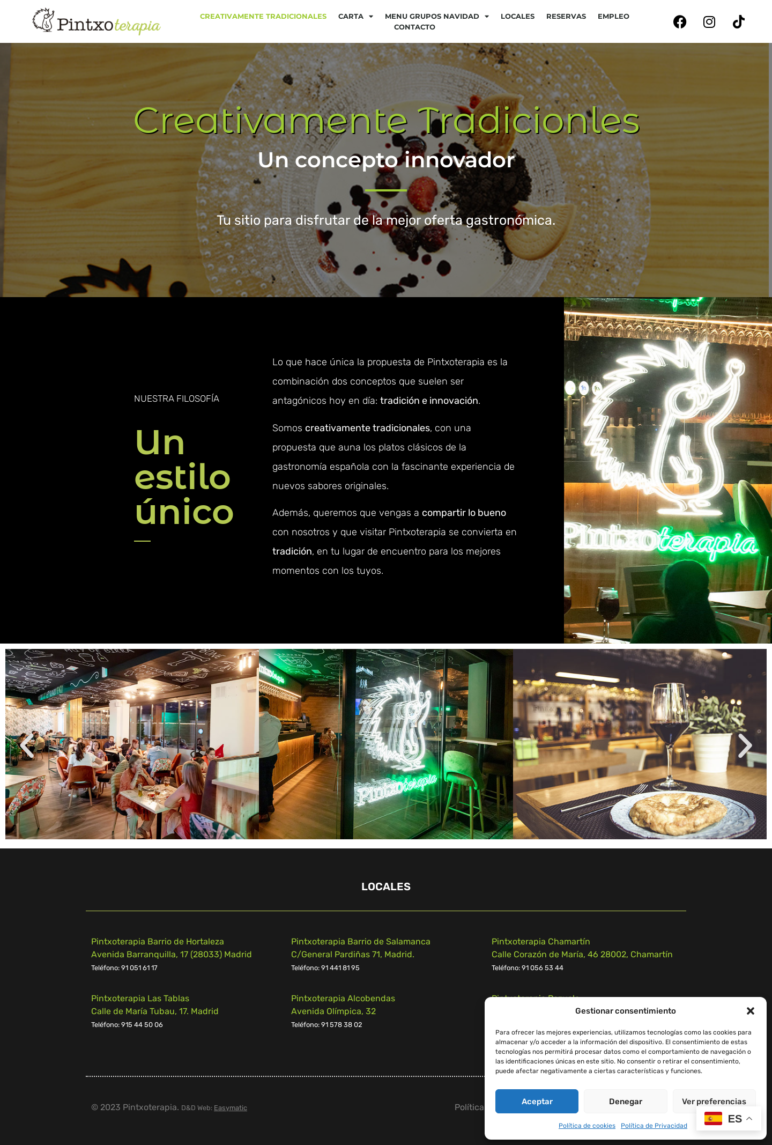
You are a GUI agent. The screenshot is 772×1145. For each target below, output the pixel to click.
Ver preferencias (714, 1101)
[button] (750, 1011)
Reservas (566, 16)
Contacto (414, 27)
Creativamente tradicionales (263, 16)
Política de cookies (587, 1125)
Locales (518, 16)
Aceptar (537, 1101)
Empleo (613, 16)
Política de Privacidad (654, 1125)
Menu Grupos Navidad (437, 16)
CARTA (355, 16)
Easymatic (230, 1108)
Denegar (625, 1101)
